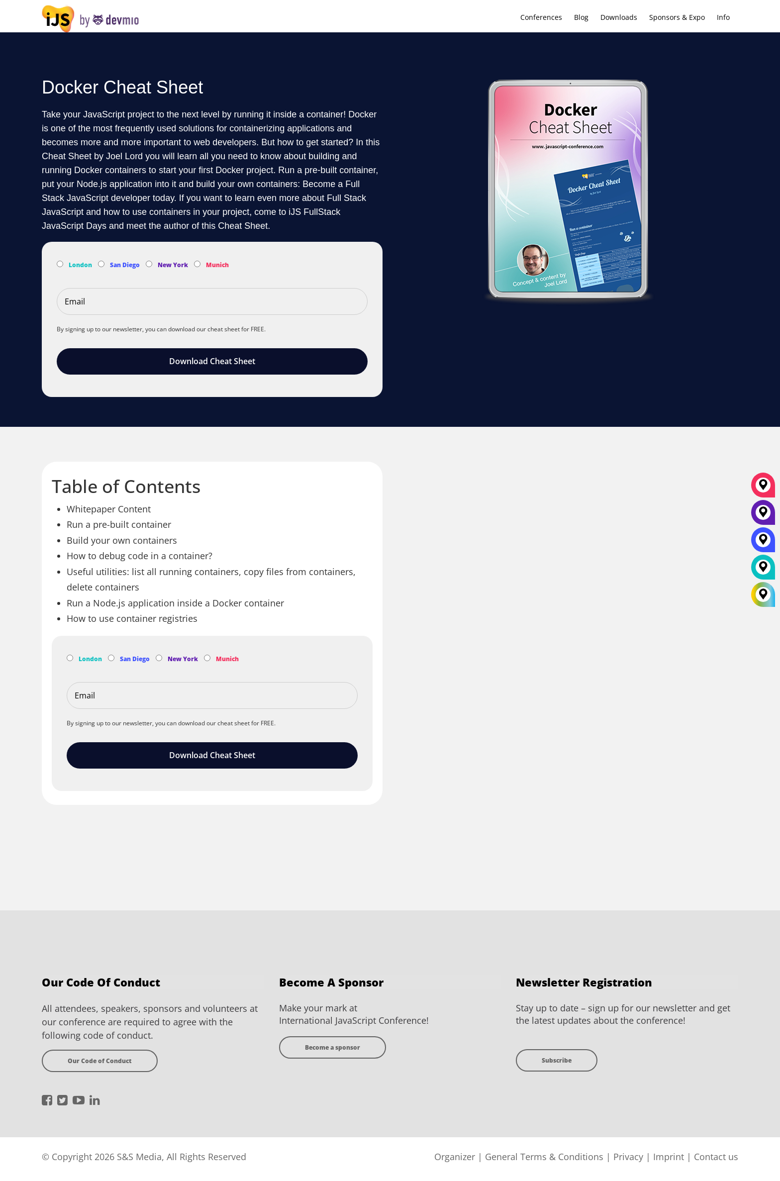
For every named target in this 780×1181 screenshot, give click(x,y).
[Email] (212, 301)
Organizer (454, 1157)
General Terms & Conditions (544, 1157)
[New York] (763, 516)
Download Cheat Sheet (212, 361)
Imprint (668, 1157)
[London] (763, 571)
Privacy (628, 1157)
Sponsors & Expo (677, 17)
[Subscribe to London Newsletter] (60, 264)
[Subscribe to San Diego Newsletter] (101, 264)
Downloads (618, 17)
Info (723, 17)
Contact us (716, 1157)
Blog (581, 17)
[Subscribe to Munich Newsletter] (197, 264)
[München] (763, 488)
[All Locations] (763, 594)
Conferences (541, 17)
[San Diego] (763, 543)
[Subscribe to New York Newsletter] (149, 264)
